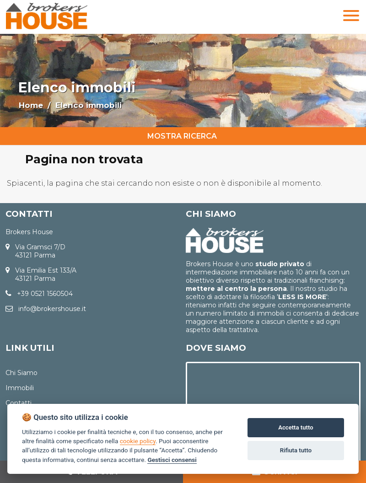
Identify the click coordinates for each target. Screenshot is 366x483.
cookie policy (138, 441)
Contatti (18, 403)
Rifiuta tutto (296, 450)
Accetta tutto (295, 427)
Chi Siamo (21, 373)
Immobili (19, 388)
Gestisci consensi (171, 459)
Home (31, 105)
